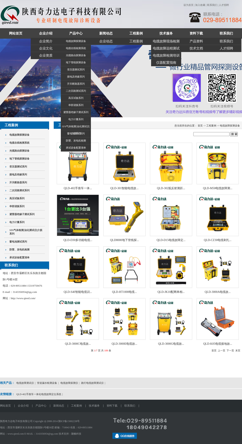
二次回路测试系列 (76, 90)
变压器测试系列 (76, 69)
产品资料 (196, 41)
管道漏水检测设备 (47, 382)
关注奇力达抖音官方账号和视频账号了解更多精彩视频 (121, 78)
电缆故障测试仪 (25, 382)
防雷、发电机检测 (76, 140)
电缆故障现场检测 (166, 41)
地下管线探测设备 (76, 62)
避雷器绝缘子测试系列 (75, 112)
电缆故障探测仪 (69, 382)
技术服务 (166, 33)
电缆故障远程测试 (166, 48)
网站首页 (15, 33)
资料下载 (196, 33)
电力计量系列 (75, 119)
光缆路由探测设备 (76, 55)
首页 (214, 350)
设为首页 (188, 5)
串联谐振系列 (75, 105)
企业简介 (45, 41)
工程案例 (136, 33)
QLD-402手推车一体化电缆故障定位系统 (38, 394)
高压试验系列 (75, 98)
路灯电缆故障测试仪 (92, 382)
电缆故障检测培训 (166, 55)
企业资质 (45, 55)
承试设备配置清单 (76, 147)
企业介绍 (45, 33)
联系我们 (212, 5)
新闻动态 (106, 33)
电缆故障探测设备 (76, 41)
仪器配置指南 (166, 62)
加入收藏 (200, 5)
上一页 (221, 350)
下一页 (230, 350)
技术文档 (196, 48)
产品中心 (76, 33)
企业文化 (45, 48)
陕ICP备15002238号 (69, 421)
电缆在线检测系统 (76, 48)
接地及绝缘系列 (76, 76)
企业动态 (106, 41)
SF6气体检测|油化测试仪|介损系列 (76, 127)
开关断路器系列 (76, 83)
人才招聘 (224, 5)
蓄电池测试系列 (76, 133)
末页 (237, 350)
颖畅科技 (76, 433)
